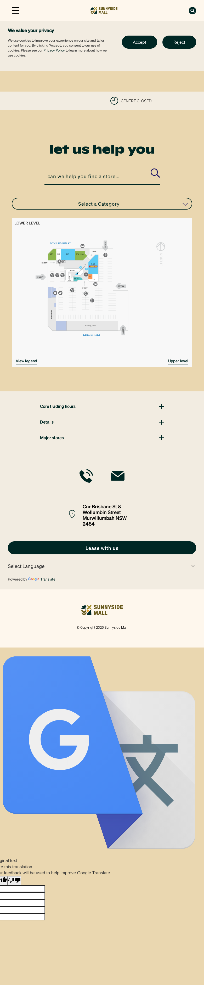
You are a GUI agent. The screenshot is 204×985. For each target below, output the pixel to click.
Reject (179, 42)
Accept (139, 42)
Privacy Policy (54, 50)
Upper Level (178, 360)
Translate (41, 579)
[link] (104, 10)
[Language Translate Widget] (102, 566)
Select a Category (133, 204)
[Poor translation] (14, 880)
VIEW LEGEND (26, 360)
